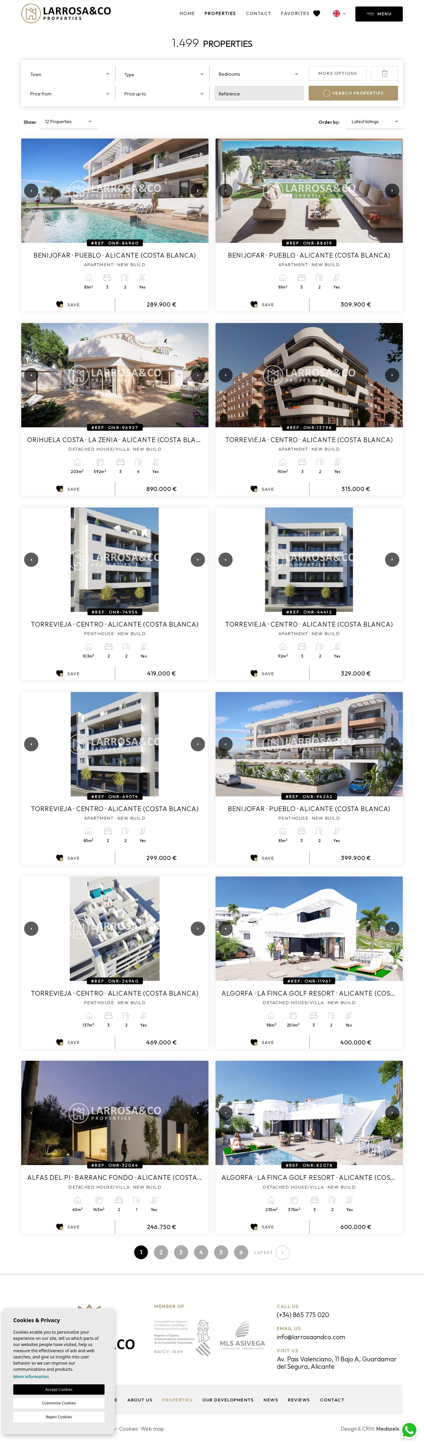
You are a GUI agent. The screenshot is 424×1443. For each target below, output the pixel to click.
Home (187, 13)
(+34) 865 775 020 (303, 1315)
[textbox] (70, 74)
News (271, 1400)
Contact (258, 13)
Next (197, 191)
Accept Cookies (58, 1389)
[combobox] (70, 73)
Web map (152, 1428)
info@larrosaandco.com (311, 1337)
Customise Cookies (59, 1403)
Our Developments (228, 1400)
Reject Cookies (59, 1416)
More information (31, 1376)
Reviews (299, 1400)
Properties (220, 13)
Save (68, 304)
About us (139, 1400)
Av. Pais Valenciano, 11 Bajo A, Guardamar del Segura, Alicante (337, 1362)
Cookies (128, 1428)
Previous (27, 191)
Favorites (300, 13)
